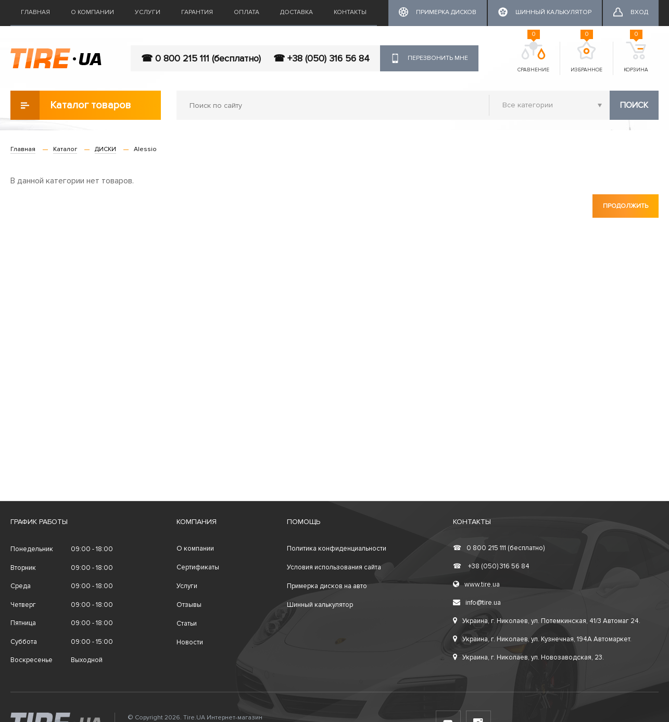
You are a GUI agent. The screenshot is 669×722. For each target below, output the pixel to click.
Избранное (586, 57)
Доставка (296, 12)
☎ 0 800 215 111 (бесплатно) (201, 58)
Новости (189, 642)
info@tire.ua (477, 603)
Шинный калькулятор (320, 605)
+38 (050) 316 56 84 (491, 566)
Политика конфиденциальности (336, 548)
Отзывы (188, 605)
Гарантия (197, 12)
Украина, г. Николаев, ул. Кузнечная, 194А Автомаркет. (542, 639)
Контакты (350, 12)
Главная (35, 12)
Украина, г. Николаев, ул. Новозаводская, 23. (528, 657)
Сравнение (533, 57)
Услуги (147, 12)
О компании (92, 12)
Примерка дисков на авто (327, 586)
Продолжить (625, 206)
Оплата (246, 12)
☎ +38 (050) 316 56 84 (321, 58)
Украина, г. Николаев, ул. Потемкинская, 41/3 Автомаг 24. (546, 621)
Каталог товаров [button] (70, 105)
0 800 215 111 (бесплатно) (499, 548)
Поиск (634, 105)
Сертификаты (197, 567)
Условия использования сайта (334, 567)
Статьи (186, 623)
